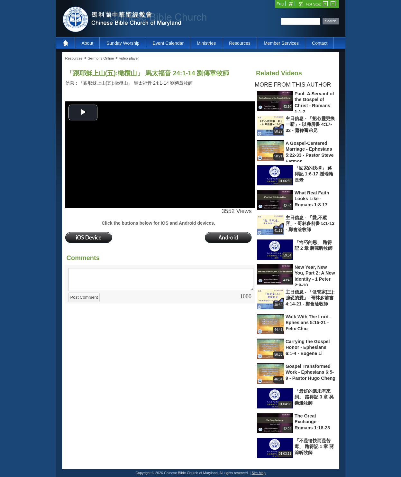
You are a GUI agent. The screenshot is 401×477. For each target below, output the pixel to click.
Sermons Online (101, 58)
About (88, 43)
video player (129, 58)
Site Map (258, 473)
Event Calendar (168, 43)
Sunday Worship (122, 43)
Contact (319, 43)
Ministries (206, 43)
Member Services (281, 43)
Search (330, 21)
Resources (240, 43)
